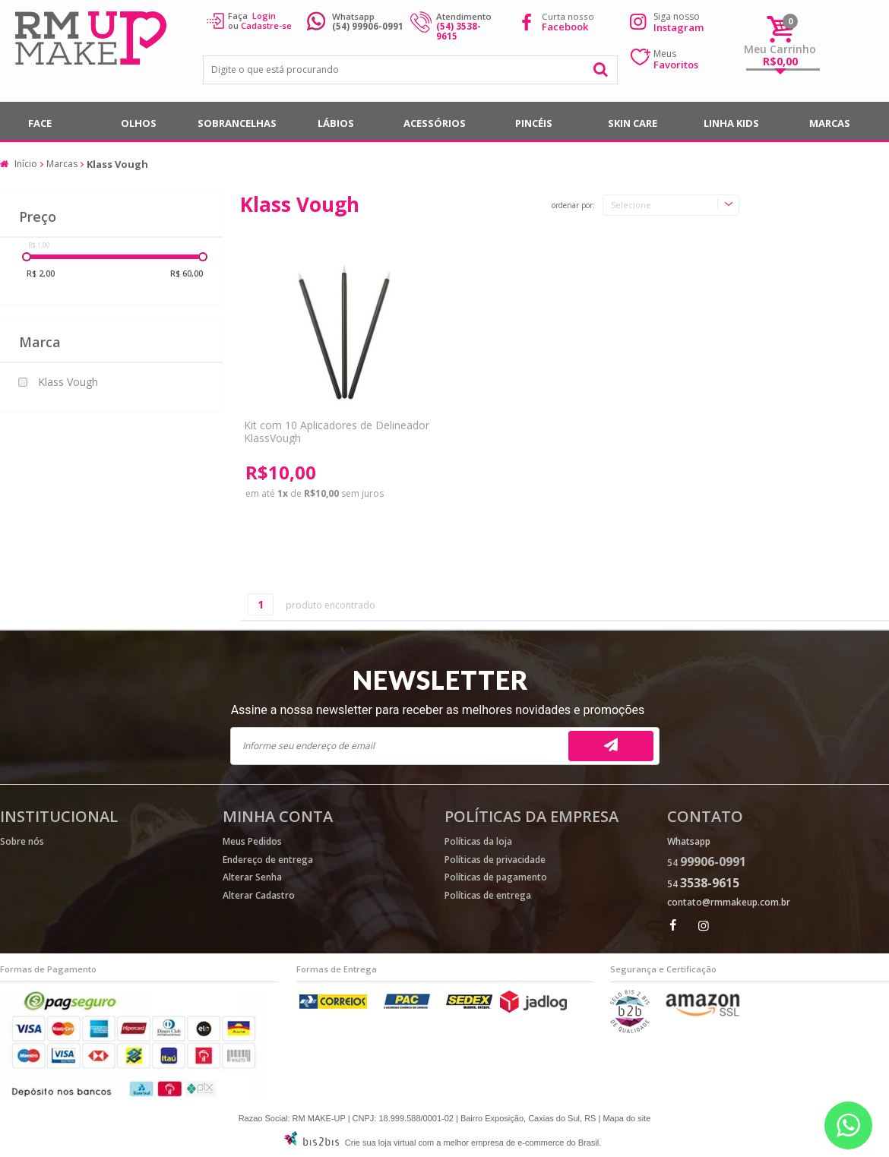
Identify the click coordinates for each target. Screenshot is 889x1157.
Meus (675, 59)
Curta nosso (568, 22)
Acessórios (434, 123)
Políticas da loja (478, 841)
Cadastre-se (266, 25)
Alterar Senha (252, 877)
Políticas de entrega (487, 895)
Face (40, 123)
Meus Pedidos (252, 841)
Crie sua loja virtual (380, 1142)
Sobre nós (22, 841)
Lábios (336, 123)
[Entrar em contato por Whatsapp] (848, 1125)
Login (264, 15)
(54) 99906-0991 (367, 26)
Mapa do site (626, 1118)
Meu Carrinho (780, 49)
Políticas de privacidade (495, 859)
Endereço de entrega (268, 859)
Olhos (139, 123)
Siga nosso (678, 22)
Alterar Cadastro (259, 895)
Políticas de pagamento (495, 877)
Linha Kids (731, 123)
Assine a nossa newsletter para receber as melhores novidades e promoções (438, 710)
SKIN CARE (632, 123)
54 (706, 862)
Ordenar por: (573, 205)
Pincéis (533, 123)
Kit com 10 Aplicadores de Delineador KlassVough (336, 431)
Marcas (829, 123)
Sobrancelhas (237, 123)
